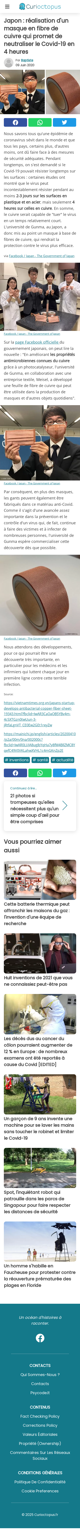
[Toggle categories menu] (7, 6)
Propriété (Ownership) (40, 1443)
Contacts (40, 1383)
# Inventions (17, 760)
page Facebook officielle (37, 342)
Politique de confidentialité (40, 1482)
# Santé (40, 760)
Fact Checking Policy (40, 1416)
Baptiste (27, 60)
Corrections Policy (40, 1425)
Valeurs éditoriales (40, 1434)
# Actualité (62, 760)
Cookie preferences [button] (40, 1491)
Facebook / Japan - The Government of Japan (41, 256)
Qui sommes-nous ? (40, 1374)
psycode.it (40, 1392)
